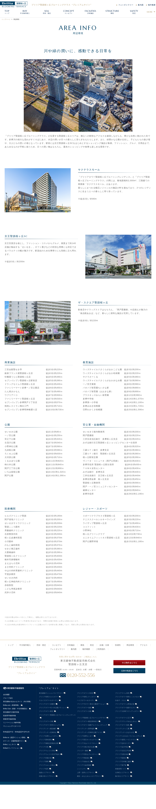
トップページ (6, 19)
